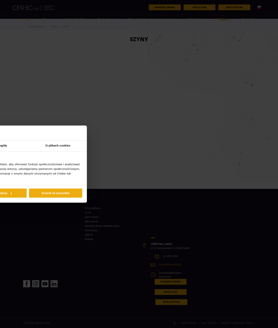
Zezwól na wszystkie (195, 193)
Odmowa (83, 193)
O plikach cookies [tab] (196, 145)
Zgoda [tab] (81, 145)
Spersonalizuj (139, 193)
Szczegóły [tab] (139, 145)
